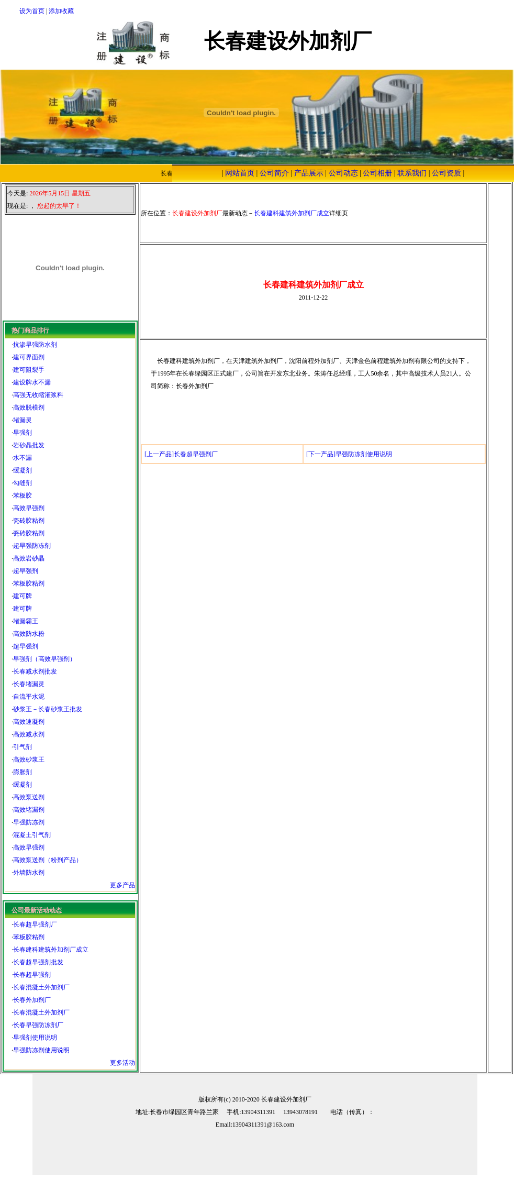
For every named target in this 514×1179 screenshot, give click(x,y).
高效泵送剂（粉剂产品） (47, 860)
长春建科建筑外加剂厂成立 (50, 949)
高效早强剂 (28, 508)
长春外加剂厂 (32, 1000)
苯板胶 (22, 495)
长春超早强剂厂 (35, 924)
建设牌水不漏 (32, 382)
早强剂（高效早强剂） (44, 659)
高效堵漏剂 (28, 809)
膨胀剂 (22, 772)
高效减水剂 (28, 734)
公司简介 (274, 173)
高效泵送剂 (28, 797)
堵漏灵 (22, 420)
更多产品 (122, 885)
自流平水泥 (28, 696)
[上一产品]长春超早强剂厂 (181, 454)
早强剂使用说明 (35, 1037)
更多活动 (122, 1062)
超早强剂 (25, 571)
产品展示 (308, 173)
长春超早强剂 (32, 974)
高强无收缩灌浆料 (38, 395)
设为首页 (31, 11)
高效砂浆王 (28, 759)
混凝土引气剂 (32, 835)
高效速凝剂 (28, 721)
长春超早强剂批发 (38, 962)
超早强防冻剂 (32, 545)
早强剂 (22, 432)
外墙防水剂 (28, 872)
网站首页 (239, 173)
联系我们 (412, 173)
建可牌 (22, 596)
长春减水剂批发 (35, 671)
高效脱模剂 (28, 407)
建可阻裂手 (28, 369)
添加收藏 (61, 11)
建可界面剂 (28, 357)
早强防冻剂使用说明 (41, 1050)
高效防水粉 (28, 633)
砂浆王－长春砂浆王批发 (47, 709)
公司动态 (343, 173)
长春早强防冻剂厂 (38, 1025)
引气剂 (22, 747)
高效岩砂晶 (28, 558)
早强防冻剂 (28, 822)
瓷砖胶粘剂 (28, 520)
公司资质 (446, 173)
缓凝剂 (22, 470)
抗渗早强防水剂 (35, 344)
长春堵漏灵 (28, 684)
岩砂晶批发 (28, 445)
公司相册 (377, 173)
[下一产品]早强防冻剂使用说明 (349, 454)
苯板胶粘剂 (28, 583)
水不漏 (22, 457)
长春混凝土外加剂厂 (41, 987)
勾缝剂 (22, 483)
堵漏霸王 (25, 621)
